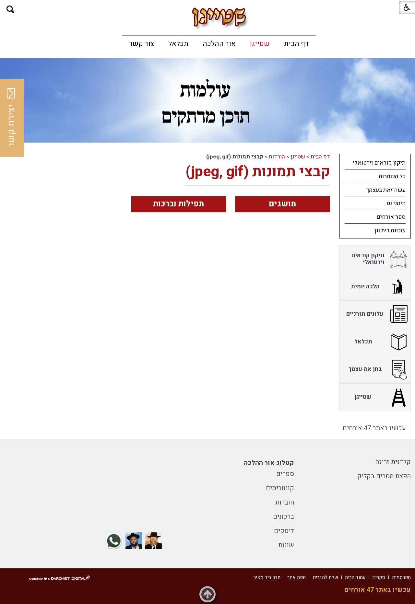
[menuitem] (296, 44)
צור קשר (141, 44)
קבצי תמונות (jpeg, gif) (257, 171)
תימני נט (396, 203)
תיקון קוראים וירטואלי (379, 162)
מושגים (282, 204)
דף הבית (296, 44)
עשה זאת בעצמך (386, 190)
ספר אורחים (391, 217)
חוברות (284, 502)
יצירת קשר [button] (11, 118)
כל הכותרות (392, 176)
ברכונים (283, 516)
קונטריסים (280, 488)
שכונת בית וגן (390, 230)
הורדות (277, 157)
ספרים (285, 474)
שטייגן (260, 44)
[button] (11, 10)
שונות (286, 545)
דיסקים (284, 531)
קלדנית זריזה (393, 462)
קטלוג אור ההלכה (269, 463)
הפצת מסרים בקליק (384, 476)
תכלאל (178, 44)
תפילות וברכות (178, 204)
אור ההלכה (219, 44)
